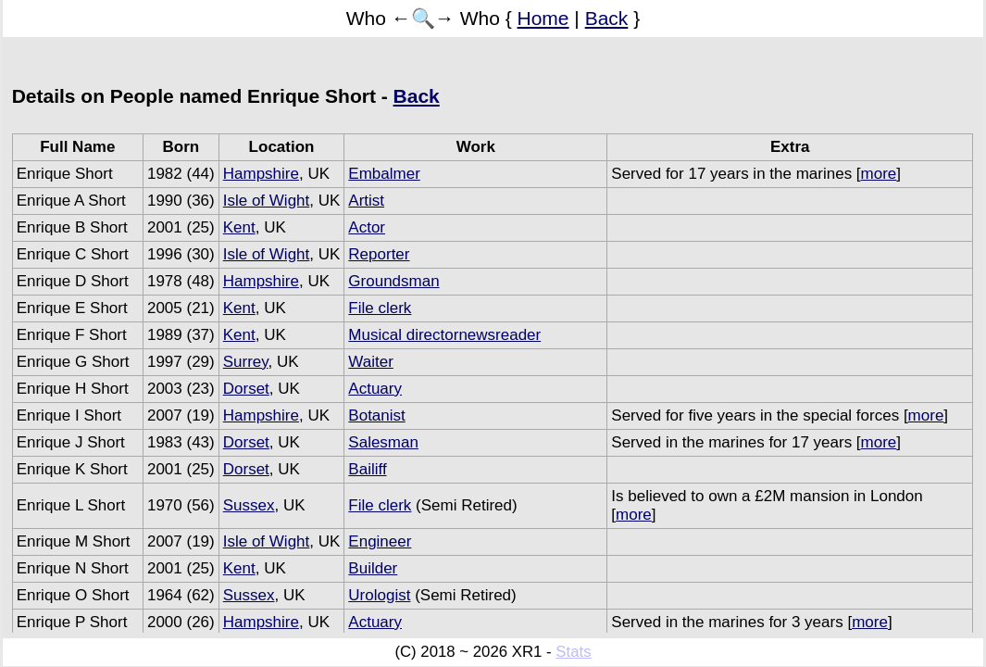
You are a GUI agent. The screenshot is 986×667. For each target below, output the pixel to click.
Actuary (375, 388)
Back (607, 18)
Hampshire (261, 173)
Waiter (370, 362)
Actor (366, 227)
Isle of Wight (266, 200)
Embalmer (383, 173)
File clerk (379, 308)
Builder (372, 568)
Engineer (379, 541)
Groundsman (393, 281)
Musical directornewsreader (444, 335)
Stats (573, 652)
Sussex (249, 505)
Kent (239, 227)
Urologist (379, 595)
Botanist (376, 415)
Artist (366, 200)
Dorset (246, 388)
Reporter (378, 254)
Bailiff (367, 469)
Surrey (245, 362)
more (879, 173)
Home (543, 18)
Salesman (383, 442)
